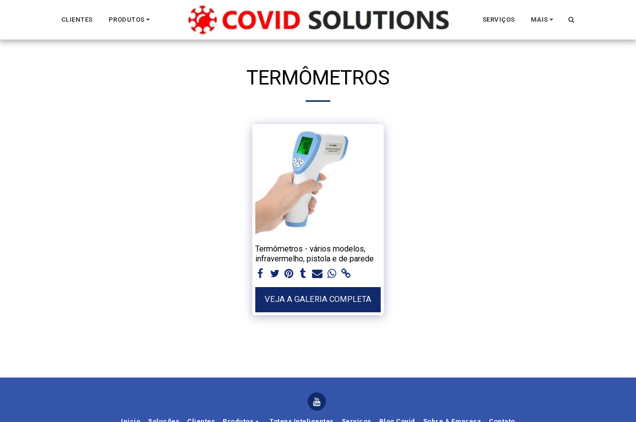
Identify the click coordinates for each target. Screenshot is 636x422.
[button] (131, 19)
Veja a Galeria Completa (318, 299)
